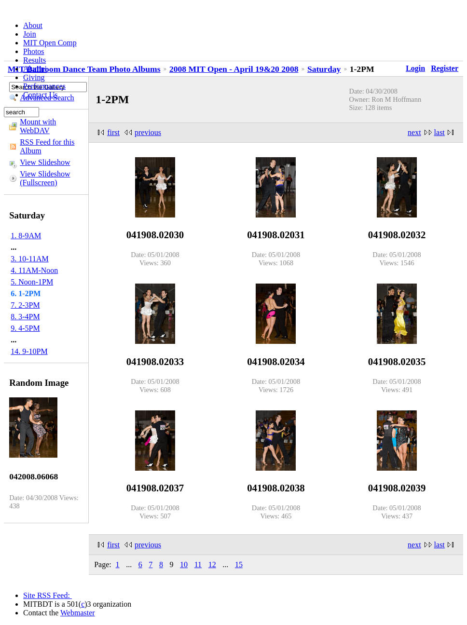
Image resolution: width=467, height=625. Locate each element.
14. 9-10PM (29, 351)
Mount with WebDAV (38, 126)
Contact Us (40, 95)
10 (184, 564)
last (439, 132)
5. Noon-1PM (32, 282)
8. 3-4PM (25, 316)
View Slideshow (45, 162)
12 (212, 564)
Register (444, 68)
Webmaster (77, 613)
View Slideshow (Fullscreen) (45, 178)
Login (415, 68)
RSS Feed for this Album (47, 146)
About (32, 25)
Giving (33, 77)
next (414, 132)
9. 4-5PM (25, 328)
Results (34, 60)
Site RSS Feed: (47, 595)
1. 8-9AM (26, 235)
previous (148, 132)
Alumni (35, 69)
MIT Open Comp (50, 43)
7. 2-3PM (25, 305)
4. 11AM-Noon (34, 270)
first (113, 132)
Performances (44, 86)
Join (29, 34)
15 (239, 564)
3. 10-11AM (30, 259)
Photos (33, 51)
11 (198, 564)
